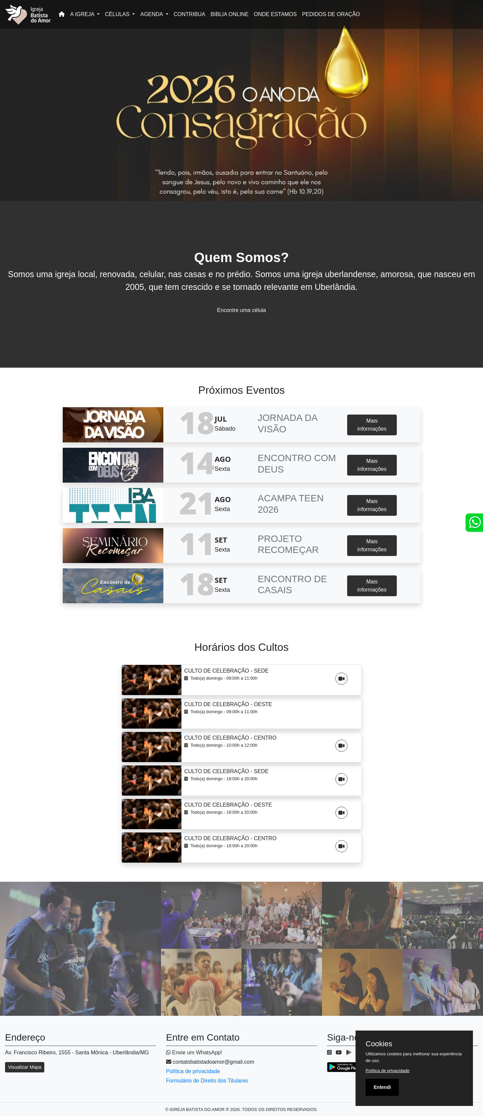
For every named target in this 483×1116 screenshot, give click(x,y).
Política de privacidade (193, 1071)
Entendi (382, 1087)
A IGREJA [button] (83, 14)
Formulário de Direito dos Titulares (207, 1080)
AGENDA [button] (152, 14)
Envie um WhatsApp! (194, 1052)
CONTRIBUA (189, 14)
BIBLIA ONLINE (230, 14)
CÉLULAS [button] (118, 14)
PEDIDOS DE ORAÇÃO (331, 14)
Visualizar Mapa (24, 1067)
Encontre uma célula (241, 310)
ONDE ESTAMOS (275, 14)
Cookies (379, 1044)
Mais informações (371, 425)
